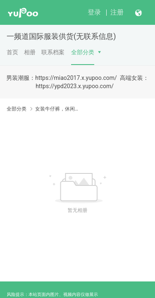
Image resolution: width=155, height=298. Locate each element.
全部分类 (82, 52)
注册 (117, 12)
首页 (12, 52)
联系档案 (52, 52)
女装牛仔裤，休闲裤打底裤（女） (57, 109)
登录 (94, 12)
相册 (30, 52)
